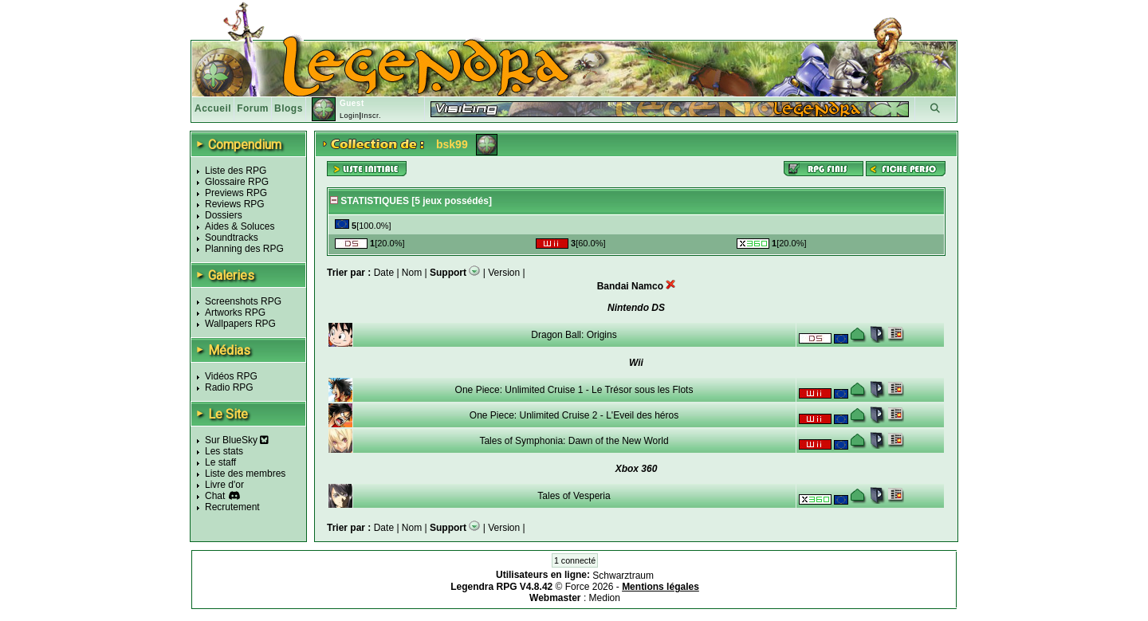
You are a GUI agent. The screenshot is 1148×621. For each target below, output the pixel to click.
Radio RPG (229, 387)
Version (504, 272)
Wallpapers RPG (240, 323)
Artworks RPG (235, 312)
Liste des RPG (235, 170)
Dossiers (223, 215)
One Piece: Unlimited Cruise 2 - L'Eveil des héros (574, 415)
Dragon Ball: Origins (573, 334)
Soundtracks (231, 237)
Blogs (288, 108)
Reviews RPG (235, 204)
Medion (604, 597)
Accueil (213, 108)
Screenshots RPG (243, 301)
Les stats (224, 451)
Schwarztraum (623, 575)
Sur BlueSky (237, 440)
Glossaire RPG (237, 181)
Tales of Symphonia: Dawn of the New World (573, 440)
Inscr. (371, 116)
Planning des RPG (244, 248)
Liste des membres (245, 473)
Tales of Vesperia (573, 495)
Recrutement (232, 507)
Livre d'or (224, 484)
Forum (253, 108)
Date (384, 272)
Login (350, 116)
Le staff (220, 462)
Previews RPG (236, 192)
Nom (412, 272)
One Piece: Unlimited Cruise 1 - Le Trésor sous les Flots (574, 389)
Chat (215, 495)
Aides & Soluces (239, 226)
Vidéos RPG (231, 376)
